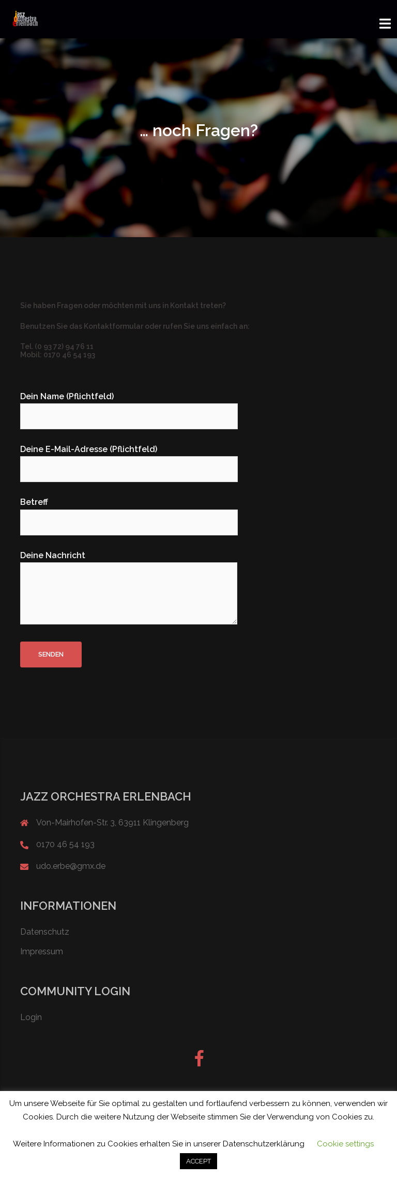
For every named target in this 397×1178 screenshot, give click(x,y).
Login (31, 1017)
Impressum (41, 950)
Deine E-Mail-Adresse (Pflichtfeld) (129, 459)
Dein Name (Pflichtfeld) (129, 406)
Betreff (129, 512)
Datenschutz (44, 931)
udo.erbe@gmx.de (70, 865)
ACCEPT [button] (198, 1161)
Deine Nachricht (128, 587)
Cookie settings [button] (345, 1143)
